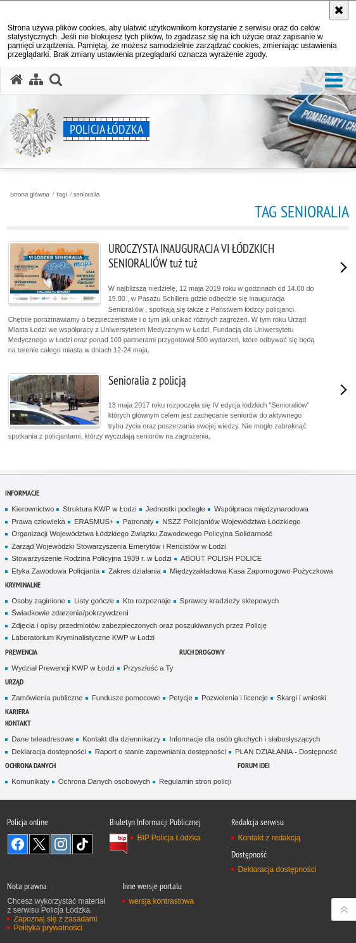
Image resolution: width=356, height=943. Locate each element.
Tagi (61, 194)
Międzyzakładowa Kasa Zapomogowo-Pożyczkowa (251, 571)
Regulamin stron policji (195, 781)
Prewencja (21, 652)
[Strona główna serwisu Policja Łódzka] (16, 80)
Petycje (181, 698)
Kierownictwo (32, 509)
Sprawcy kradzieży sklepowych (229, 601)
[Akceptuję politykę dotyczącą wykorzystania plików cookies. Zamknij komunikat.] (338, 10)
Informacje (22, 492)
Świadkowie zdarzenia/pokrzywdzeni (69, 613)
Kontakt (18, 723)
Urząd (14, 681)
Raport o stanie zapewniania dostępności (160, 751)
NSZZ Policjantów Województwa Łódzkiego (231, 521)
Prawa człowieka (38, 521)
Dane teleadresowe (42, 739)
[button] (334, 81)
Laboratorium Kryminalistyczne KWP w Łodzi (83, 637)
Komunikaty (30, 781)
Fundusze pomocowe (126, 698)
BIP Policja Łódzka (168, 837)
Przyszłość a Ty (149, 668)
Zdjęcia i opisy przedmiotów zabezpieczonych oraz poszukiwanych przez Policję (139, 625)
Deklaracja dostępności (48, 751)
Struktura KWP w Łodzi (100, 509)
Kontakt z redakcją (269, 837)
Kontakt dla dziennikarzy (121, 739)
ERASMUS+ (94, 521)
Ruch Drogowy (202, 652)
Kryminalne (23, 584)
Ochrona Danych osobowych (104, 781)
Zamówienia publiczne (46, 698)
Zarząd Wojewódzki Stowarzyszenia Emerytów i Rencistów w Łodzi (118, 546)
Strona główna (29, 194)
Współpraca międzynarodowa (261, 509)
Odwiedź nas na (18, 844)
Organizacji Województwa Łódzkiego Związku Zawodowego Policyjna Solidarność (141, 533)
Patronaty (138, 521)
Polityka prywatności (47, 927)
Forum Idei (254, 765)
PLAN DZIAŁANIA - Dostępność (286, 751)
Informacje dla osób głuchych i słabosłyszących (244, 739)
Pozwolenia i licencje (234, 698)
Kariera (17, 711)
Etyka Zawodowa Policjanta (55, 571)
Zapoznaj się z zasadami (55, 918)
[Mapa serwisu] (36, 80)
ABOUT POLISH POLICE (221, 558)
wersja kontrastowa (161, 901)
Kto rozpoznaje (147, 601)
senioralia (86, 194)
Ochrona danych (30, 765)
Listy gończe (94, 601)
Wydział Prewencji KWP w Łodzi (63, 668)
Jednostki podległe (175, 509)
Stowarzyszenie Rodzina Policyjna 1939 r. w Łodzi (91, 558)
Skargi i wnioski (301, 698)
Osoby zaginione (38, 601)
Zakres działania (134, 571)
